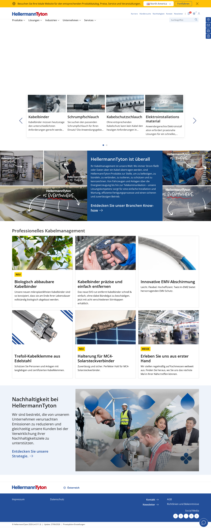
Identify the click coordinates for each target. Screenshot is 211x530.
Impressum (18, 499)
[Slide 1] (103, 145)
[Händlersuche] (208, 19)
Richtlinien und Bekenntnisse (183, 504)
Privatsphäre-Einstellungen (74, 524)
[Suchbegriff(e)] (184, 20)
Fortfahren (183, 3)
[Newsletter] (208, 25)
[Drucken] (208, 30)
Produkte (17, 20)
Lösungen (33, 20)
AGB (169, 499)
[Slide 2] (106, 145)
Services (88, 20)
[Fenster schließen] (197, 3)
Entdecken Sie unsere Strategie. (30, 453)
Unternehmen (70, 20)
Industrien (51, 20)
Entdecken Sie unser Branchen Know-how (122, 208)
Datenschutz (57, 499)
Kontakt (150, 499)
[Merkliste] (208, 36)
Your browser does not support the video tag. (105, 67)
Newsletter (149, 504)
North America (159, 3)
